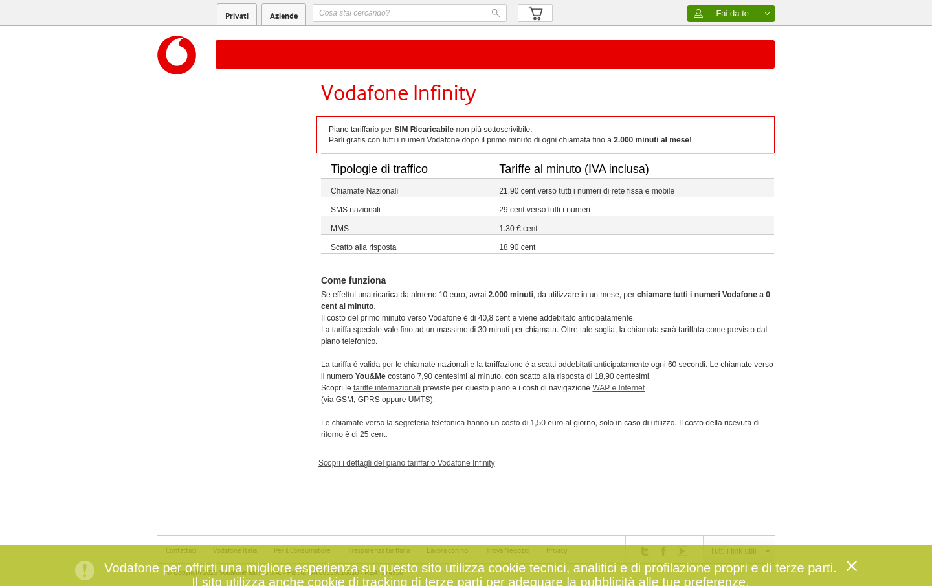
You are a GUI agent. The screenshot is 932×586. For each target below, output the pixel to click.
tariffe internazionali (387, 387)
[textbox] (410, 13)
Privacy (556, 550)
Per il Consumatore (302, 550)
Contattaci (181, 550)
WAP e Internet (618, 387)
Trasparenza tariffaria (379, 550)
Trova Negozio (507, 550)
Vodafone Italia (235, 550)
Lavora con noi (448, 550)
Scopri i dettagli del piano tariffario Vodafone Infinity (406, 463)
